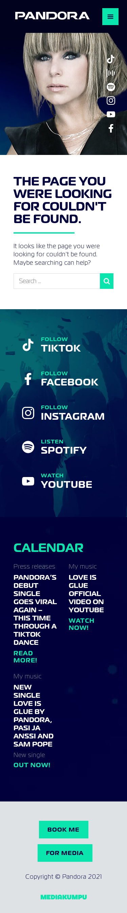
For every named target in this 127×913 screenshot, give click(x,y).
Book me (63, 829)
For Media (65, 853)
